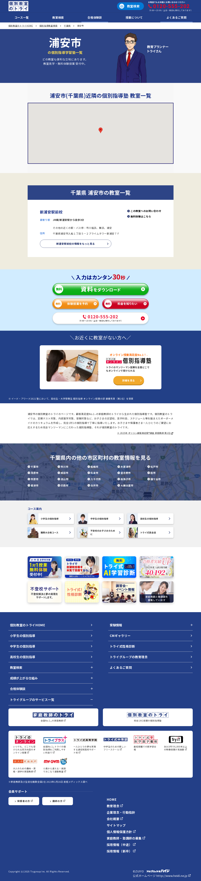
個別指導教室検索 (48, 25)
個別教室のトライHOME (20, 25)
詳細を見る (128, 380)
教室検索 (58, 17)
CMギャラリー (120, 635)
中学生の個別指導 (99, 518)
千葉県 (67, 25)
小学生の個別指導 (49, 518)
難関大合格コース (49, 532)
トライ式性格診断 (122, 646)
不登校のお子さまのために (99, 532)
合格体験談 (95, 17)
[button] (101, 130)
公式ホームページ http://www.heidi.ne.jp (162, 876)
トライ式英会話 (149, 532)
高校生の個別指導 (149, 518)
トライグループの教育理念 (129, 657)
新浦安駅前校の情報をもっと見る (75, 243)
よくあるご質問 (176, 17)
